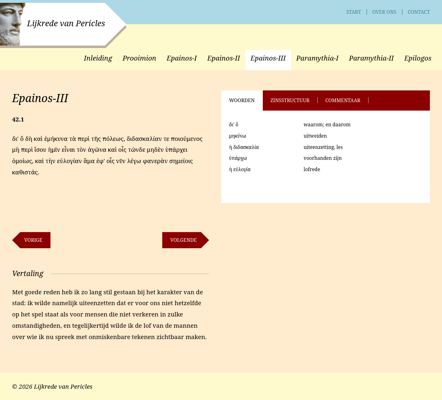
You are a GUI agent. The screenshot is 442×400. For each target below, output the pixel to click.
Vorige (33, 240)
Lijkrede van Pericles (66, 23)
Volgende (183, 240)
